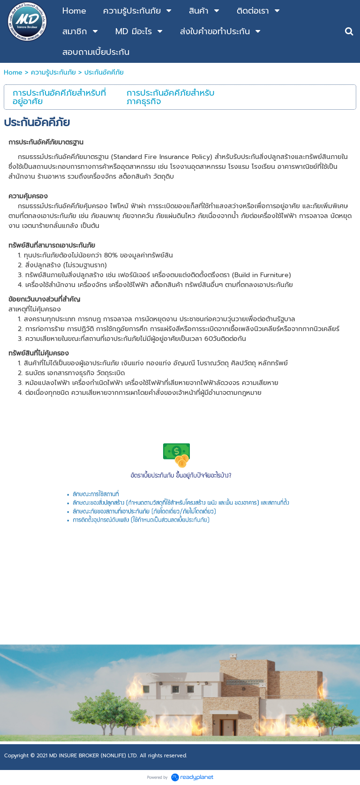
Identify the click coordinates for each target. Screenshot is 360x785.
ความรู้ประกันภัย (53, 72)
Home (13, 72)
